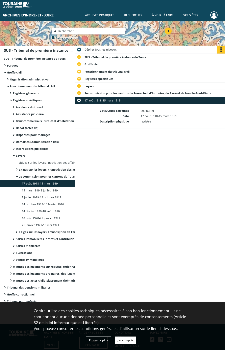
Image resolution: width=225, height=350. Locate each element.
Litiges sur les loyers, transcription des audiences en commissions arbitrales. (58, 169)
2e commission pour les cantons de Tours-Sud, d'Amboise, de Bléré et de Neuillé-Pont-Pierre (58, 176)
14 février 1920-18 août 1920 (41, 211)
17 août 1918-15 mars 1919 (40, 183)
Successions (24, 253)
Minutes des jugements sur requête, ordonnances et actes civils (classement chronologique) (52, 267)
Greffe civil (14, 72)
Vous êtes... (191, 15)
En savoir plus (98, 340)
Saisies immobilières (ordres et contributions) (47, 239)
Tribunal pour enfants (22, 301)
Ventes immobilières (30, 260)
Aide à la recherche (67, 38)
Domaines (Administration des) (37, 142)
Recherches (133, 15)
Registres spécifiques (27, 100)
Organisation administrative (29, 79)
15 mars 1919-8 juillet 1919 (40, 190)
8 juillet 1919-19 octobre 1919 (41, 197)
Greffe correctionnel (21, 294)
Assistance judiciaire (30, 114)
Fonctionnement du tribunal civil (32, 86)
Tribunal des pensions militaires (29, 287)
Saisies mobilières (28, 246)
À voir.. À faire (162, 15)
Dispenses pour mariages (33, 135)
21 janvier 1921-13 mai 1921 (40, 225)
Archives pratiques (99, 15)
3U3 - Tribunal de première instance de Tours (35, 58)
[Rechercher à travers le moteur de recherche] (90, 31)
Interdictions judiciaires (32, 149)
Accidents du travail (29, 107)
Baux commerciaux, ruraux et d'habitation (45, 121)
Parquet (12, 65)
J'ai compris (125, 340)
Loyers (20, 156)
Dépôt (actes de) (27, 128)
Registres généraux (26, 93)
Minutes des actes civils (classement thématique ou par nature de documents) (52, 280)
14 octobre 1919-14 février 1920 (43, 204)
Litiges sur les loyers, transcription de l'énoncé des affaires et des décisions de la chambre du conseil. (58, 232)
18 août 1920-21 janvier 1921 (41, 218)
